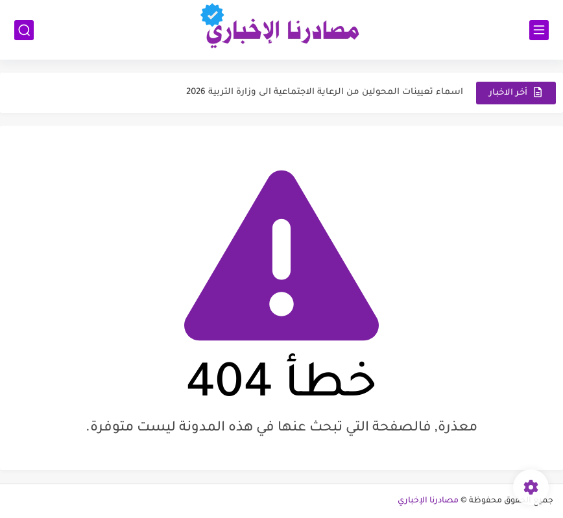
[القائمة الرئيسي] (539, 30)
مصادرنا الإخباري (428, 501)
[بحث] (24, 30)
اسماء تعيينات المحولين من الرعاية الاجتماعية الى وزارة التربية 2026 (324, 92)
